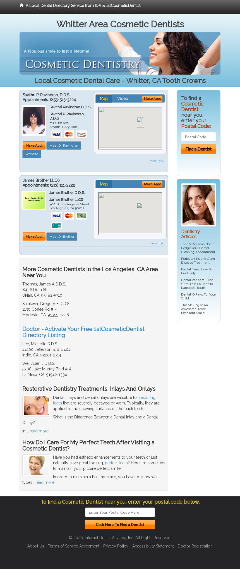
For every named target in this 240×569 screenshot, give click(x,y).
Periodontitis (190, 259)
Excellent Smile (193, 313)
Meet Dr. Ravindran (63, 145)
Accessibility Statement (153, 546)
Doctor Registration (195, 546)
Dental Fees (190, 269)
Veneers (198, 280)
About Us (35, 546)
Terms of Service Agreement (73, 546)
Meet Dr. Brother (61, 237)
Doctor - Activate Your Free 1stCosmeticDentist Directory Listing (83, 332)
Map (104, 98)
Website (31, 154)
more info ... (157, 160)
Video (122, 98)
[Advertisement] (205, 369)
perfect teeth (116, 463)
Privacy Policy (115, 546)
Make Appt (34, 145)
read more (39, 431)
